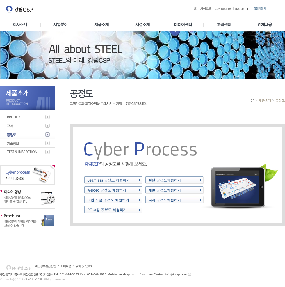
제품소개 (265, 100)
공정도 (280, 100)
